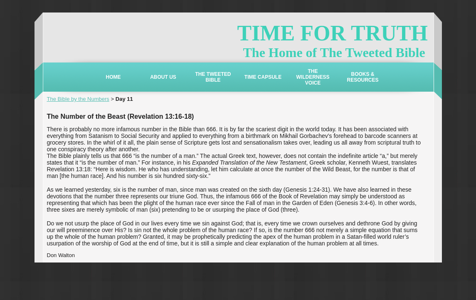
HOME (113, 77)
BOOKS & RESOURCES (362, 77)
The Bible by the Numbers (78, 99)
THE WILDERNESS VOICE (312, 77)
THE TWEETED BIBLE (213, 77)
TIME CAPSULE (262, 77)
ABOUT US (163, 77)
